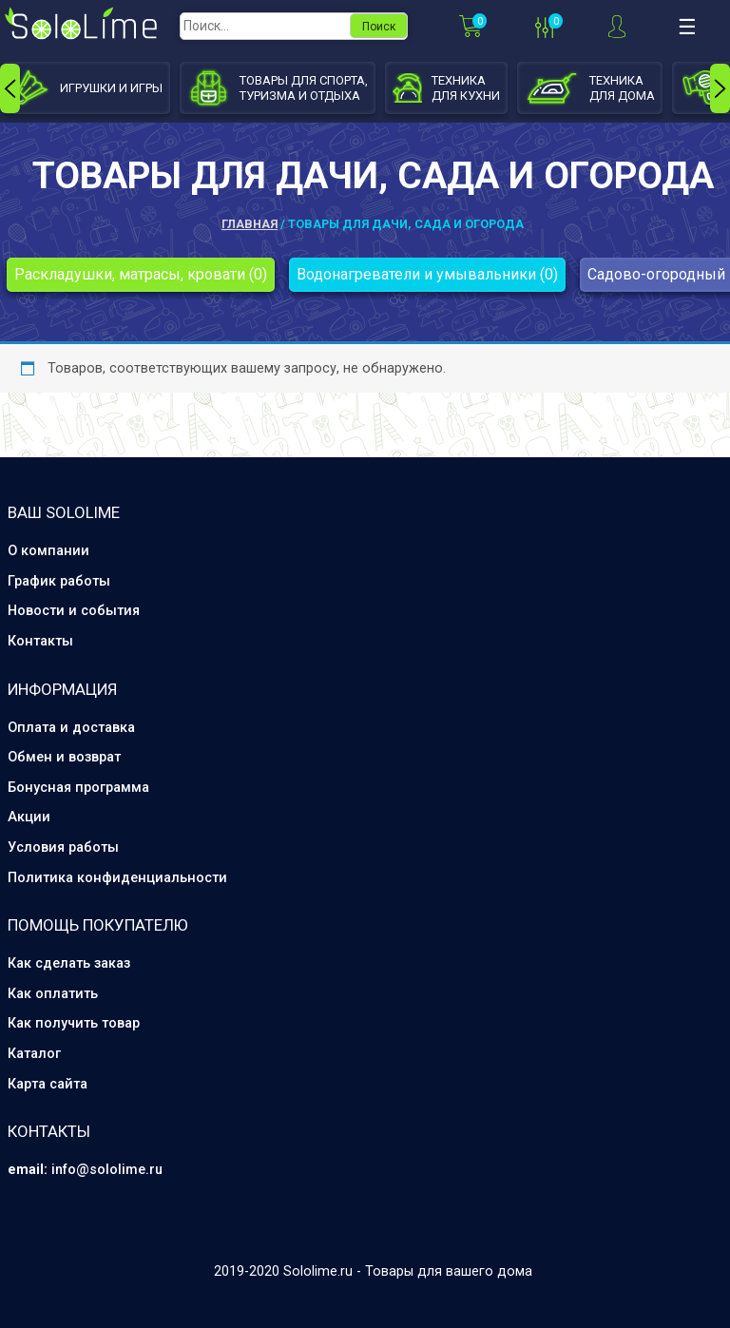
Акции (29, 817)
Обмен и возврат (64, 757)
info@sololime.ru (107, 1170)
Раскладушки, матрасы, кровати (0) (140, 274)
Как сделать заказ (69, 963)
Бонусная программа (78, 787)
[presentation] (10, 88)
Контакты (40, 641)
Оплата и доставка (71, 728)
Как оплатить (53, 994)
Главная (249, 224)
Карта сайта (47, 1084)
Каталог (34, 1054)
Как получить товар (74, 1023)
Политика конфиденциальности (117, 878)
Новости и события (74, 611)
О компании (48, 551)
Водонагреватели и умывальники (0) (427, 274)
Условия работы (63, 847)
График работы (59, 581)
